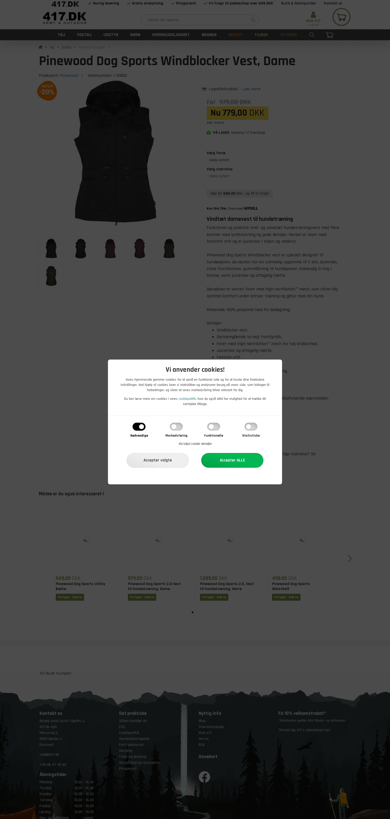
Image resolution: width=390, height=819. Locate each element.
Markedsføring (176, 435)
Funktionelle (213, 435)
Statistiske (251, 435)
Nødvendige (139, 435)
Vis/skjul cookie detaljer (195, 444)
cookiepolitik (187, 399)
